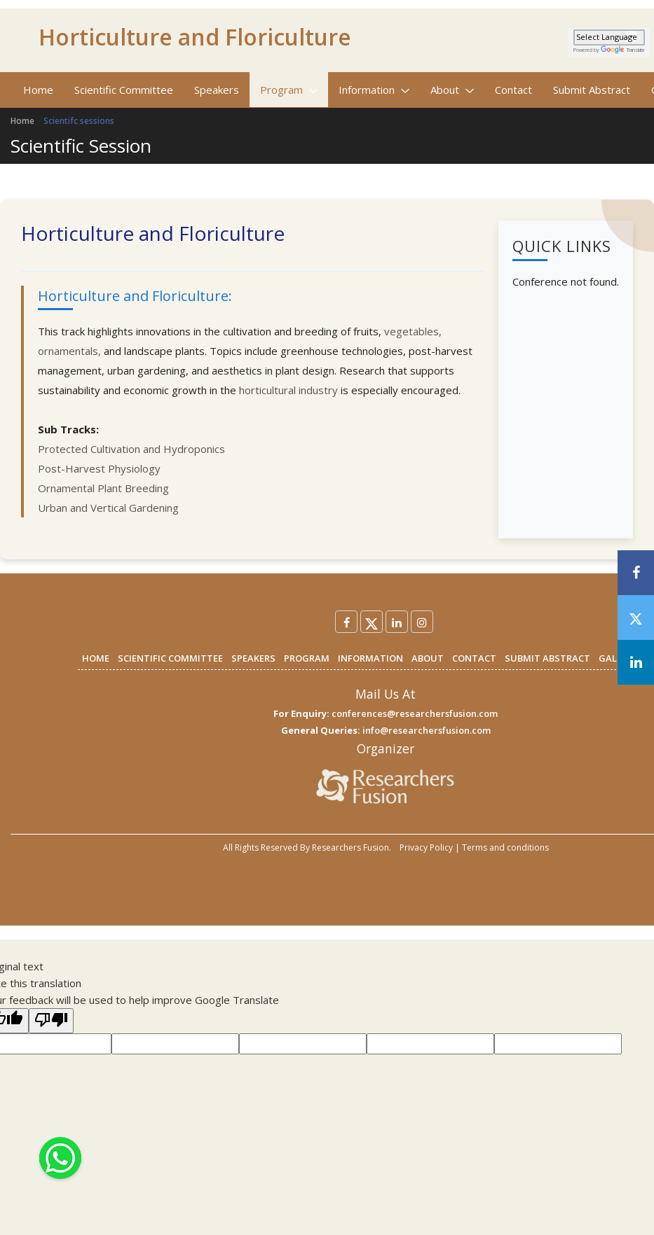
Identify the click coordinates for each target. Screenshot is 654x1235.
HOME (95, 658)
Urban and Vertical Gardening (108, 508)
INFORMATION (370, 658)
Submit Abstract (591, 90)
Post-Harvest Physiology (99, 468)
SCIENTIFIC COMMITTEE (170, 658)
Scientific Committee (123, 90)
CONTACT (474, 658)
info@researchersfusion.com (426, 730)
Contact (513, 90)
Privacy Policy (426, 847)
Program (289, 90)
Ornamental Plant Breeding (103, 488)
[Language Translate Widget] (609, 37)
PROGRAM (306, 658)
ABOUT (427, 658)
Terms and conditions (505, 847)
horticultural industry (288, 390)
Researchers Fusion (350, 847)
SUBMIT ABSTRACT (547, 658)
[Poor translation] (51, 1020)
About (452, 90)
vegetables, (413, 331)
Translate (623, 50)
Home (38, 90)
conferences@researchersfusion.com (415, 713)
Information (374, 90)
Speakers (216, 90)
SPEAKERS (253, 658)
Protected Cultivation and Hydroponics (131, 449)
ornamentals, (71, 351)
